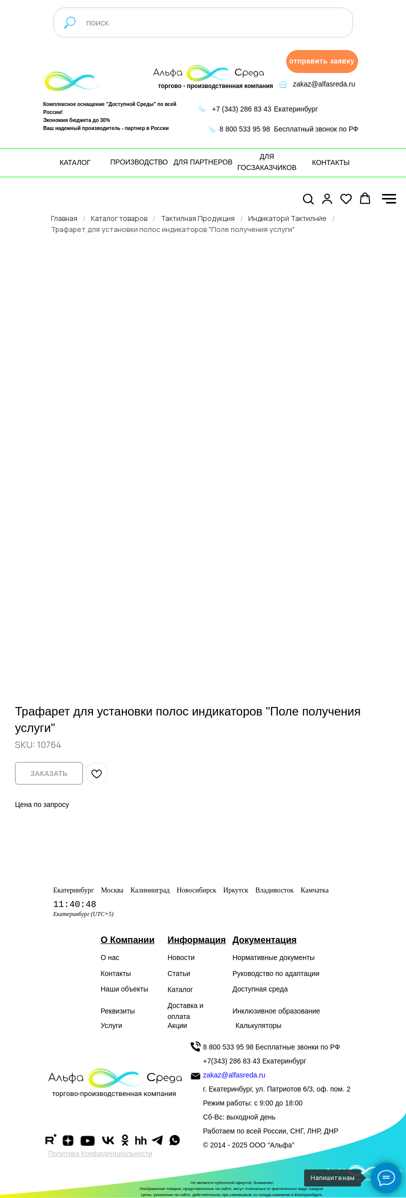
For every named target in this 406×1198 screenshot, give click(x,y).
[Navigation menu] (389, 199)
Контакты (116, 974)
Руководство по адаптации (276, 974)
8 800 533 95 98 (245, 129)
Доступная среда (260, 989)
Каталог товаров (119, 218)
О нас (110, 958)
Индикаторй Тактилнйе (287, 218)
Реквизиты (118, 1011)
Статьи (179, 974)
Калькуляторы (259, 1026)
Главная (64, 218)
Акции (177, 1026)
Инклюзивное (255, 1011)
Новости (181, 958)
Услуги (111, 1026)
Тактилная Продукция (198, 218)
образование (299, 1011)
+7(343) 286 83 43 (232, 1061)
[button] (322, 61)
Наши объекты (124, 989)
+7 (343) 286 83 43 (242, 109)
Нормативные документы (274, 958)
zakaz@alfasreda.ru (324, 84)
